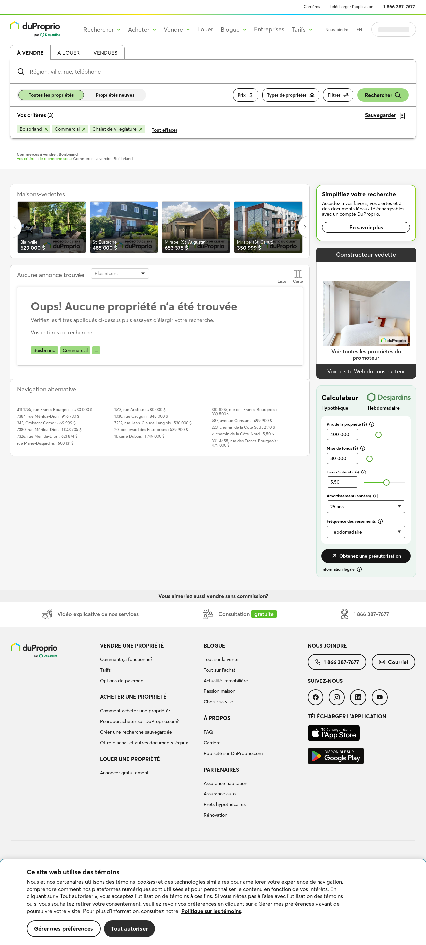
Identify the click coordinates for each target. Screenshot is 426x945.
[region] (213, 902)
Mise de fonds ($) (346, 448)
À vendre (30, 53)
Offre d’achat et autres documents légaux (144, 743)
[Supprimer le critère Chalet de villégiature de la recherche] (117, 129)
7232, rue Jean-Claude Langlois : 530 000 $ (153, 422)
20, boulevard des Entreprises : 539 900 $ (151, 429)
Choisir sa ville (218, 702)
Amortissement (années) (352, 495)
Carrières (312, 6)
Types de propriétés (291, 95)
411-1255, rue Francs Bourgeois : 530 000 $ (54, 409)
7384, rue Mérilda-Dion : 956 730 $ (48, 416)
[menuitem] (149, 664)
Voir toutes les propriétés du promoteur (366, 354)
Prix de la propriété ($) (350, 424)
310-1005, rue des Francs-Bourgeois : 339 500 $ (244, 411)
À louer (68, 53)
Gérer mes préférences (63, 928)
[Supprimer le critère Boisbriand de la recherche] (33, 129)
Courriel (393, 662)
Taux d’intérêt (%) (346, 472)
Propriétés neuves (115, 95)
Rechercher (383, 95)
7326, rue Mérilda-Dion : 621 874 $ (47, 436)
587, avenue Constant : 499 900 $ (242, 420)
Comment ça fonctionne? (126, 659)
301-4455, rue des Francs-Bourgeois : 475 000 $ (245, 443)
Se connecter (394, 29)
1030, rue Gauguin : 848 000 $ (141, 416)
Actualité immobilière (226, 680)
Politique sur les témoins (211, 911)
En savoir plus (366, 227)
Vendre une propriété (132, 645)
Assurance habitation (225, 783)
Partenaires (221, 770)
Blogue (214, 645)
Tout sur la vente (221, 659)
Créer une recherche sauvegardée (136, 732)
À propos (217, 718)
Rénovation (215, 815)
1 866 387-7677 (399, 7)
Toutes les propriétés (51, 95)
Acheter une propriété (133, 696)
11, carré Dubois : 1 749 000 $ (139, 436)
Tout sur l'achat (219, 670)
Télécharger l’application (351, 6)
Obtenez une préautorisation (366, 556)
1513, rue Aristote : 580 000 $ (140, 409)
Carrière (212, 743)
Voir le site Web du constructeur (366, 371)
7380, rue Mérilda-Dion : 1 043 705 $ (49, 429)
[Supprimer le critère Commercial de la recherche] (70, 129)
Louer (205, 29)
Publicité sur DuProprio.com (233, 753)
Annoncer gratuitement (124, 773)
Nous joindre (336, 29)
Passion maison (219, 691)
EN (359, 29)
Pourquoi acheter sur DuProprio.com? (139, 721)
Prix (246, 95)
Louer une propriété (130, 759)
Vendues (105, 53)
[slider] (378, 435)
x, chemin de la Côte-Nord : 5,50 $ (243, 433)
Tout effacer (164, 130)
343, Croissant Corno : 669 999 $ (46, 422)
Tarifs (105, 670)
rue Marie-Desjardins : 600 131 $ (45, 443)
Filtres (338, 95)
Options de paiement (122, 680)
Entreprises (269, 29)
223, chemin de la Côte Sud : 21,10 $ (243, 427)
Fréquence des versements (355, 521)
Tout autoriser (129, 928)
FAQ (208, 732)
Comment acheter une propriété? (135, 711)
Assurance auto (220, 794)
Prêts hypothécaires (225, 804)
